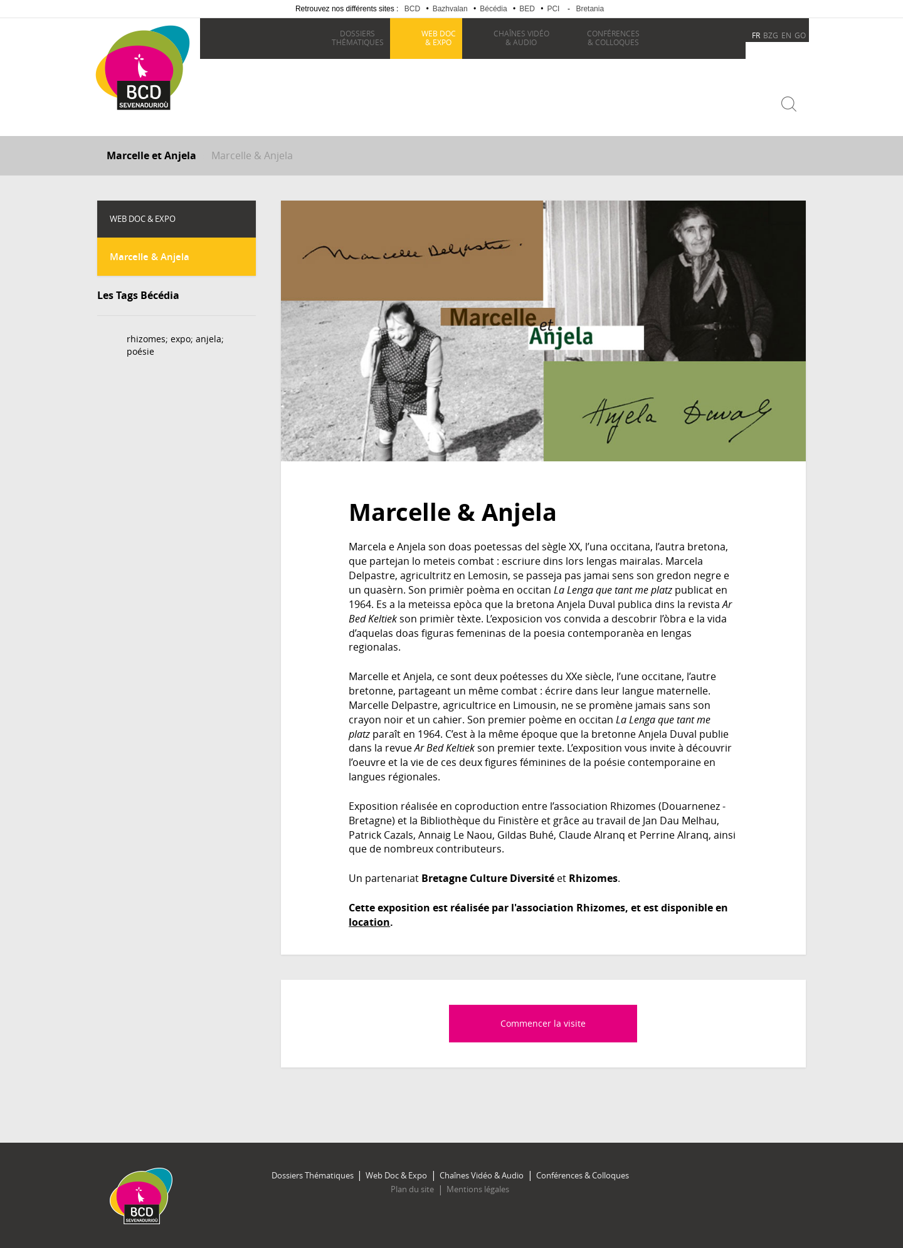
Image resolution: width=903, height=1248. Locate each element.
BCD (412, 8)
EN (786, 35)
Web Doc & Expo (397, 1174)
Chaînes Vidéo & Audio (481, 1174)
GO (800, 35)
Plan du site (413, 1188)
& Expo (438, 37)
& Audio (521, 37)
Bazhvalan (450, 8)
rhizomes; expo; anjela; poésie (175, 344)
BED (527, 8)
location (369, 921)
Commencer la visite (543, 1022)
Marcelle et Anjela (151, 155)
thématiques (357, 37)
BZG (770, 35)
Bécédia (493, 8)
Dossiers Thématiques (314, 1174)
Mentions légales (477, 1188)
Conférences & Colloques (580, 1174)
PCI (553, 8)
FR (756, 35)
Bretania (590, 8)
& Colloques (612, 37)
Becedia (142, 126)
